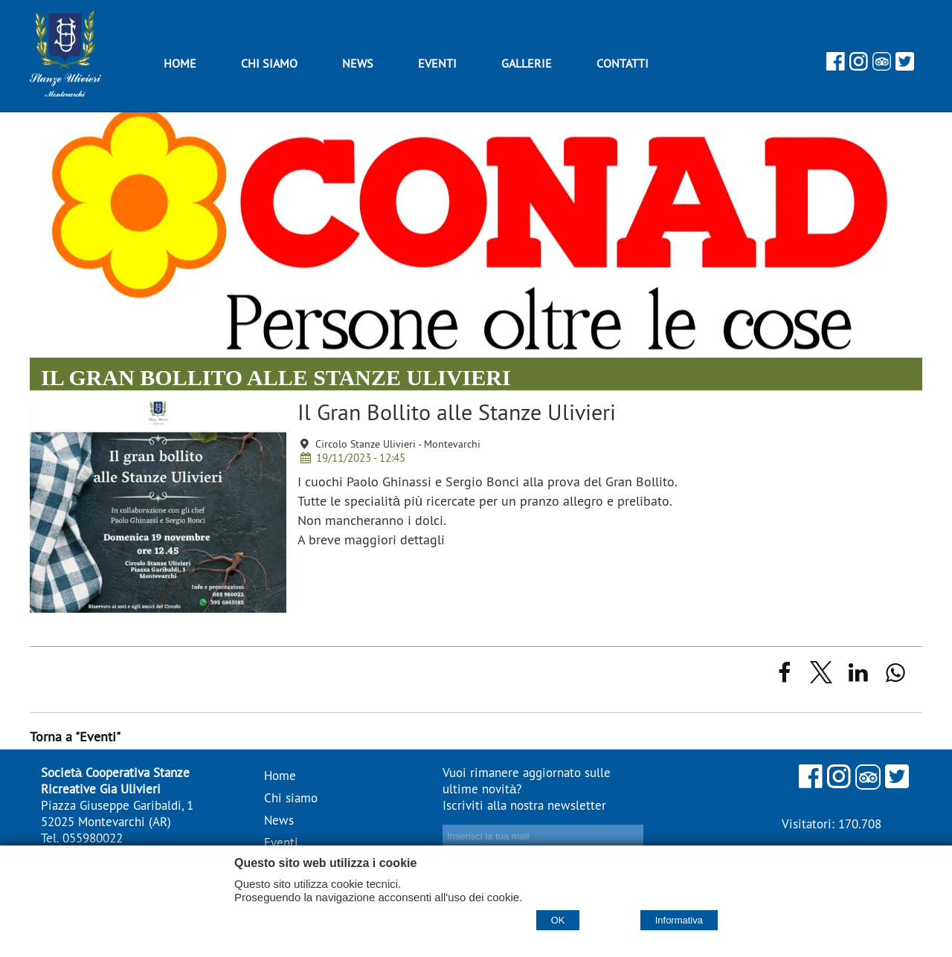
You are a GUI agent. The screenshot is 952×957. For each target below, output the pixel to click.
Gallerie (526, 63)
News (357, 63)
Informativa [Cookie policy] (679, 920)
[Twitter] (904, 65)
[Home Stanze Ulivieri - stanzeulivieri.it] (65, 91)
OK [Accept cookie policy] (558, 920)
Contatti (622, 63)
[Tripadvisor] (881, 65)
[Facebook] (835, 65)
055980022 (92, 838)
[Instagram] (858, 65)
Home (280, 775)
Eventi (437, 63)
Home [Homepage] (180, 63)
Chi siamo (269, 63)
